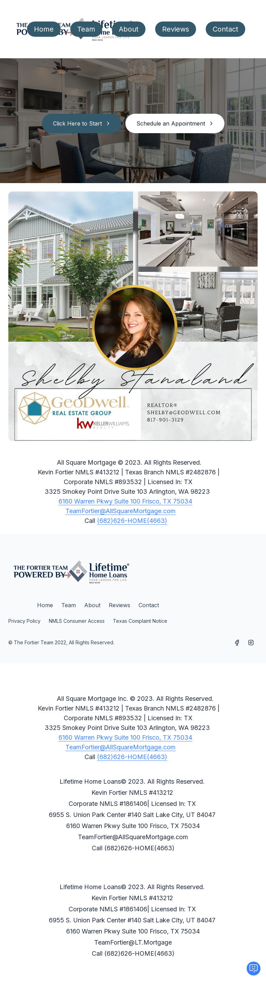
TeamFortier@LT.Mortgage (133, 942)
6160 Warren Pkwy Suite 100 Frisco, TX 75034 (125, 501)
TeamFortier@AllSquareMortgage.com (120, 511)
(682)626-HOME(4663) (132, 520)
